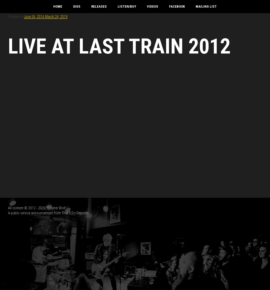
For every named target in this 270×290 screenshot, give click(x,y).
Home (57, 6)
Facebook (177, 6)
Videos (152, 6)
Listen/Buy (127, 6)
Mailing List (206, 6)
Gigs (76, 6)
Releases (99, 6)
